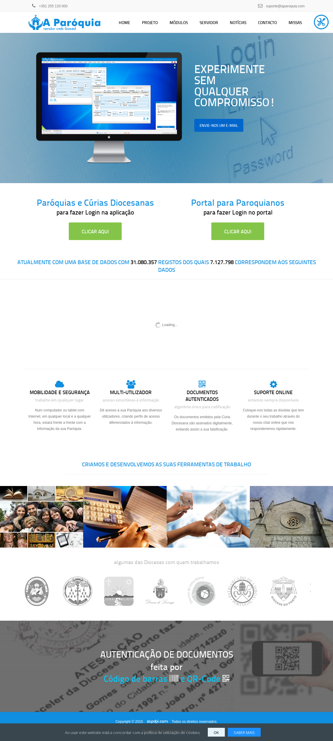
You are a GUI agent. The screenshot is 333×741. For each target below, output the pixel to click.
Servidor (209, 22)
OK (216, 732)
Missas (295, 22)
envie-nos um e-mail (219, 125)
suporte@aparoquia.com (285, 6)
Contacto (267, 22)
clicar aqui (95, 231)
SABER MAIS (244, 732)
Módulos (179, 22)
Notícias (238, 22)
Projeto (150, 22)
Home (124, 22)
